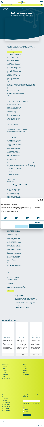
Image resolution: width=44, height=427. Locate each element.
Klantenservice (5, 364)
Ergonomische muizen (6, 394)
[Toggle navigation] (41, 2)
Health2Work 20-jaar (27, 380)
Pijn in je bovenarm (6, 404)
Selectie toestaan (21, 226)
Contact (3, 376)
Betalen (3, 368)
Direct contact (11, 290)
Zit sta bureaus (5, 398)
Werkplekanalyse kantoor (7, 408)
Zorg (25, 407)
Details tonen (37, 222)
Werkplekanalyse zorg (6, 410)
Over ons (25, 364)
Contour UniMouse (12, 57)
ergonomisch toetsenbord (12, 116)
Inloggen (4, 372)
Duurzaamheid (26, 374)
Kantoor (25, 405)
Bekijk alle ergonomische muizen (14, 52)
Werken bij (25, 370)
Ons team (25, 368)
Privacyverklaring (16, 421)
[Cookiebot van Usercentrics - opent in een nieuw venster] (38, 200)
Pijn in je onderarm (6, 406)
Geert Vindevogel (29, 15)
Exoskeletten (4, 400)
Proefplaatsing (5, 366)
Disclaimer (22, 421)
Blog (22, 8)
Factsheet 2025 (26, 377)
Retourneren (4, 370)
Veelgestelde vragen (6, 378)
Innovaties (25, 372)
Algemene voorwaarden (6, 421)
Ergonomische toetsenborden (8, 396)
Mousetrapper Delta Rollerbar (14, 104)
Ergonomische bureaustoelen (8, 392)
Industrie (26, 411)
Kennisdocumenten (26, 378)
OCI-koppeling (5, 374)
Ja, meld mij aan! (27, 414)
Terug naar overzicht (5, 9)
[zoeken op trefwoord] (19, 4)
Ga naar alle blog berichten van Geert (22, 307)
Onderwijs (26, 409)
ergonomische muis (11, 47)
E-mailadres (25, 398)
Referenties (25, 366)
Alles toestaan (36, 226)
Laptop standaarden (6, 402)
